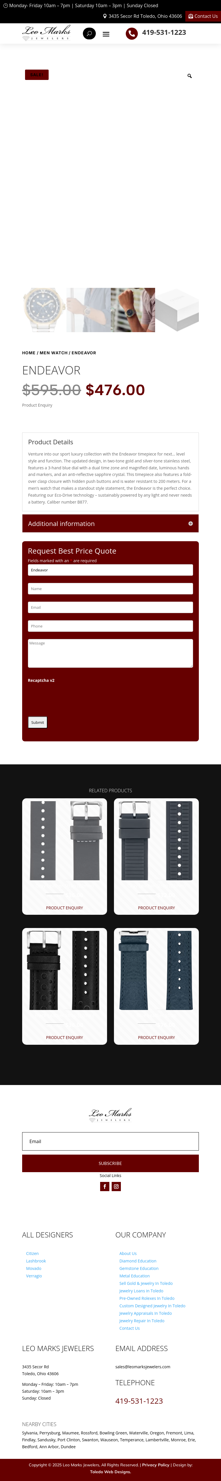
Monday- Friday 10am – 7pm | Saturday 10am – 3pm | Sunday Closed (83, 5)
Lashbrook (36, 1261)
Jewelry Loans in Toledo (141, 1291)
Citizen (32, 1253)
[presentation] (71, 698)
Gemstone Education (139, 1268)
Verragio (34, 1276)
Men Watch (54, 352)
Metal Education (134, 1276)
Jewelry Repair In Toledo (142, 1320)
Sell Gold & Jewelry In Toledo (146, 1283)
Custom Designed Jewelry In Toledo (152, 1305)
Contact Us (206, 16)
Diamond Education (138, 1261)
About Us (128, 1253)
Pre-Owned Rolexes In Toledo (147, 1298)
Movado (33, 1268)
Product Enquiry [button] (64, 907)
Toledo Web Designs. (110, 1471)
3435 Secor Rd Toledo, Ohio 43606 (145, 16)
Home (29, 352)
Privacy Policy (155, 1464)
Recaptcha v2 (41, 680)
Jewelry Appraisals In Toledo (145, 1313)
